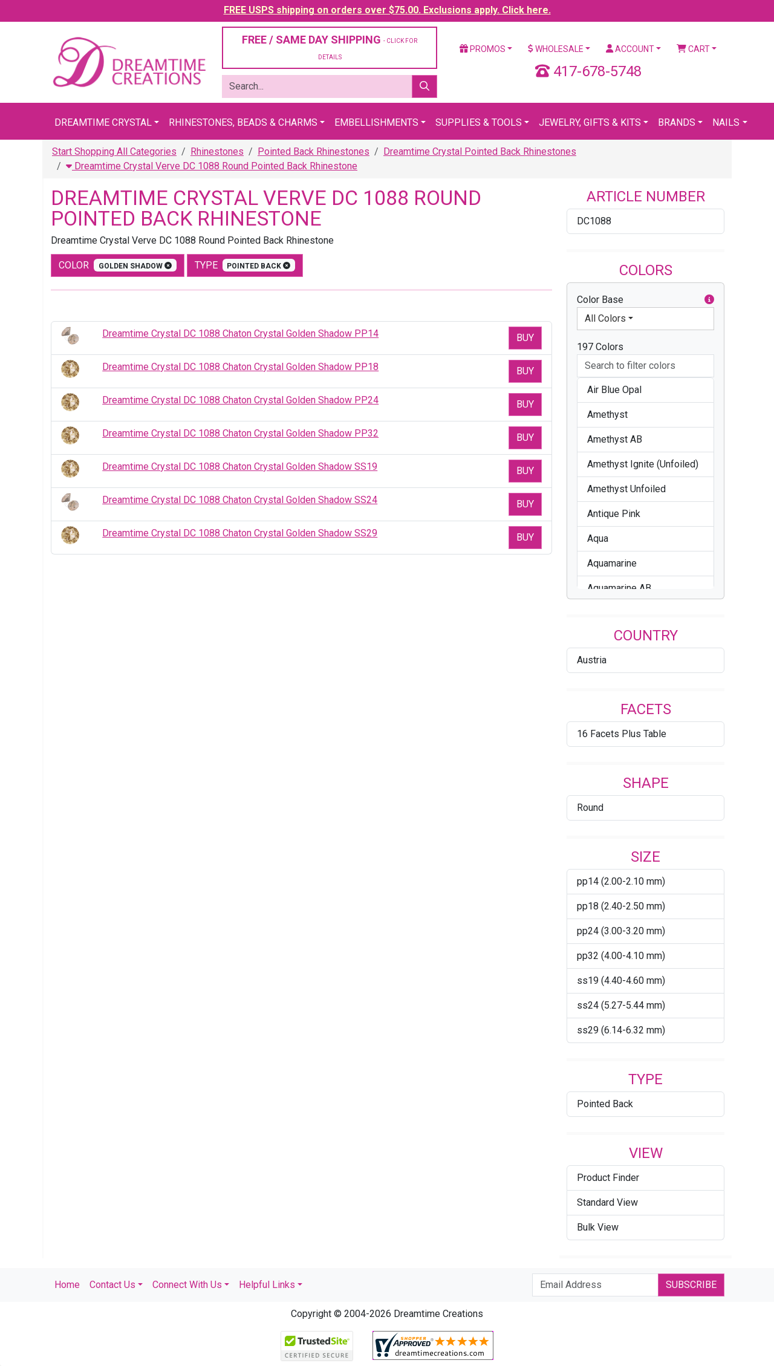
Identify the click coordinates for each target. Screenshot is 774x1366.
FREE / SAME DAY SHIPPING (329, 46)
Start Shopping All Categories (114, 151)
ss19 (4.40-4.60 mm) (621, 980)
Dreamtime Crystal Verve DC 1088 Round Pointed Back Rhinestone (211, 166)
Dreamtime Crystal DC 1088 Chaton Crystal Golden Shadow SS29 (239, 533)
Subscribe (691, 1284)
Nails (726, 122)
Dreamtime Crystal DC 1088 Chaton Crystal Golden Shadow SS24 (239, 500)
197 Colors (600, 347)
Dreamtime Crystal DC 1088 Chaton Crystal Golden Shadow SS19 (239, 466)
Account (630, 49)
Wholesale (556, 49)
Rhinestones (217, 151)
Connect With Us (187, 1284)
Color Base (645, 300)
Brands (676, 122)
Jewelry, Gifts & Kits (590, 122)
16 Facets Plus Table (621, 734)
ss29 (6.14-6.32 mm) (621, 1030)
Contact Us (112, 1284)
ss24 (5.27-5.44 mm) (621, 1005)
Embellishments (376, 122)
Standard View (607, 1202)
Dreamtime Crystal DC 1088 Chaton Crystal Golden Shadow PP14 (240, 333)
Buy (525, 337)
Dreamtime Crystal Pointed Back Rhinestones (479, 151)
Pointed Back (605, 1104)
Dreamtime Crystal (103, 122)
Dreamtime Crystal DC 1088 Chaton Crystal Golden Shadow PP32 (240, 433)
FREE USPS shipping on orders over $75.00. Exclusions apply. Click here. (387, 10)
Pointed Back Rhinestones (313, 151)
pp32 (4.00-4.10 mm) (621, 955)
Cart (693, 49)
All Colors (605, 318)
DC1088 (594, 221)
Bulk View (598, 1227)
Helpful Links (267, 1284)
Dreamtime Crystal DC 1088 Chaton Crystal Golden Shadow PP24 (240, 400)
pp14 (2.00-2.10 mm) (621, 881)
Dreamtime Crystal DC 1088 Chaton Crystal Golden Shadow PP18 (240, 366)
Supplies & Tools (478, 122)
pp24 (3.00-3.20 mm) (621, 931)
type (245, 265)
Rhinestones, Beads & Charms (243, 122)
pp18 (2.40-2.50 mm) (621, 906)
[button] (709, 300)
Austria (592, 660)
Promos (483, 49)
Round (590, 807)
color (118, 265)
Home (67, 1284)
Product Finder (608, 1177)
